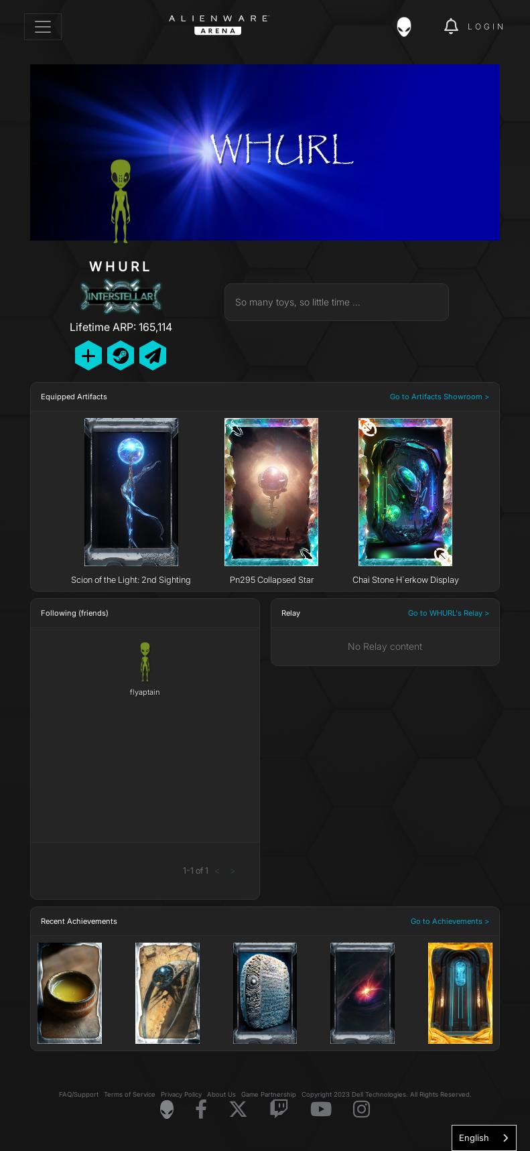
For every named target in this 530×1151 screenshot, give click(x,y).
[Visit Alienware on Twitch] (279, 1110)
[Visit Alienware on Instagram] (361, 1110)
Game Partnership (268, 1094)
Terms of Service (129, 1094)
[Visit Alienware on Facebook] (201, 1110)
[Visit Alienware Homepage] (166, 1109)
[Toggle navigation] (43, 26)
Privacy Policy (181, 1094)
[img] (410, 27)
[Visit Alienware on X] (238, 1110)
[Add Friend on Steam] (120, 355)
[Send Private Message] (152, 355)
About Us (221, 1094)
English (474, 1137)
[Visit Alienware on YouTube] (321, 1110)
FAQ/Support (78, 1094)
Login (487, 26)
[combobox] (484, 1138)
